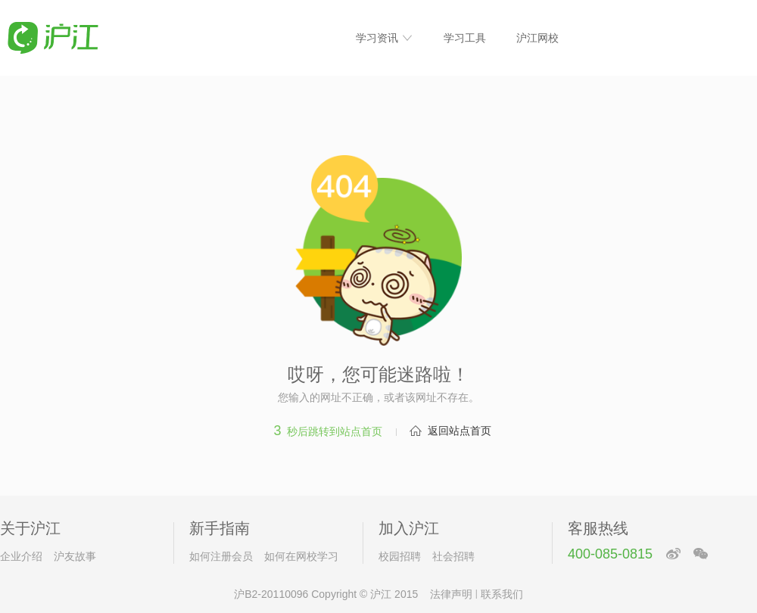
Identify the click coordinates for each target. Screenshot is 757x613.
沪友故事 (75, 556)
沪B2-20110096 (271, 594)
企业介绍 (21, 556)
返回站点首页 (459, 431)
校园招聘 (399, 556)
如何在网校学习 (301, 556)
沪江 (380, 594)
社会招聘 (453, 556)
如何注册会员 (221, 556)
